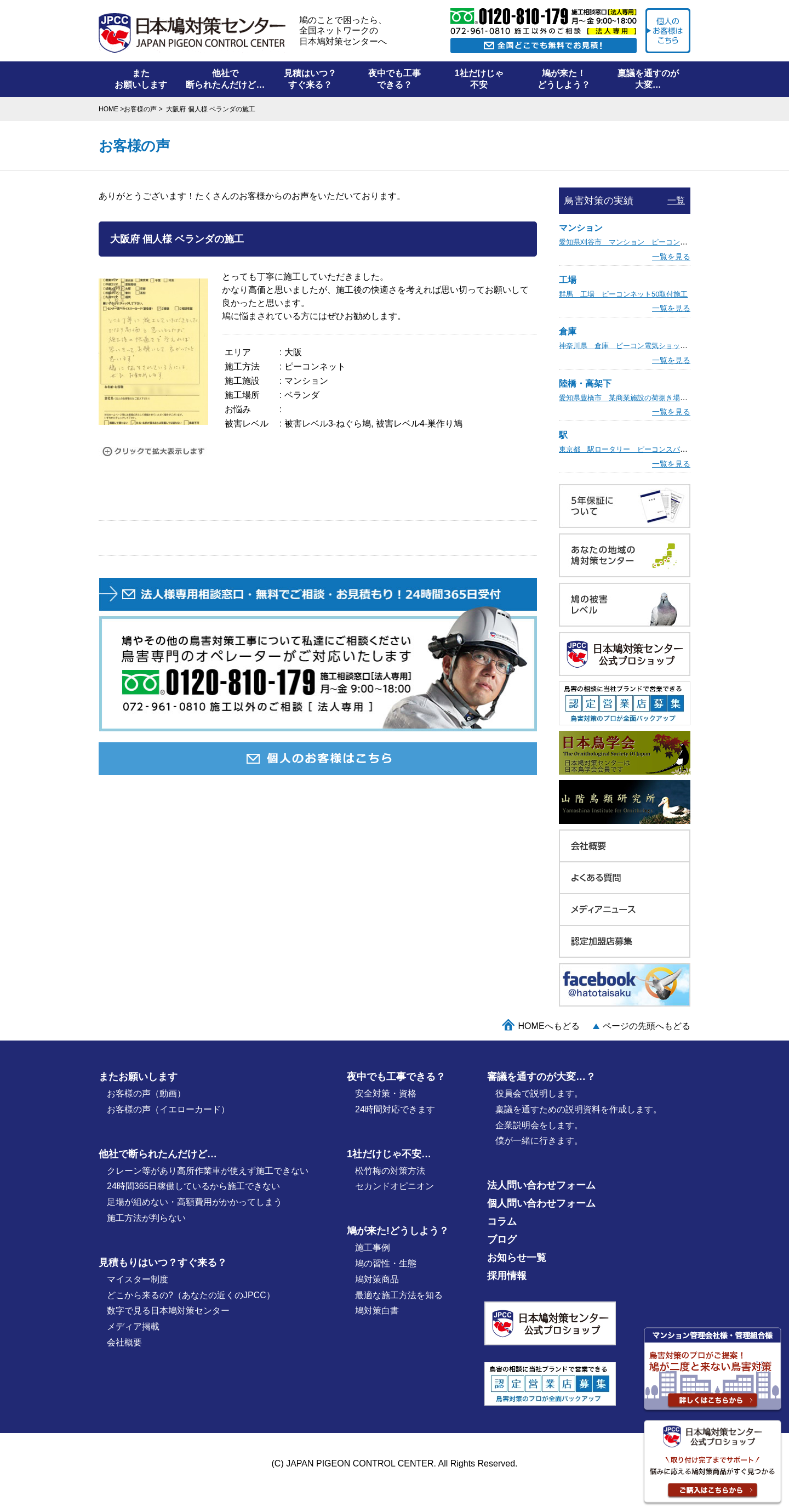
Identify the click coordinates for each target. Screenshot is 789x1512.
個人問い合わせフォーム (541, 1203)
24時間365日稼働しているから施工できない (194, 1186)
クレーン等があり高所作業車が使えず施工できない (207, 1170)
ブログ (502, 1239)
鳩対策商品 (377, 1279)
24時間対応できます (395, 1109)
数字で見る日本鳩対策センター (168, 1310)
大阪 (293, 352)
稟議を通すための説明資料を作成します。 (578, 1109)
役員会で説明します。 (539, 1093)
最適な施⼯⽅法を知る (399, 1295)
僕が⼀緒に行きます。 (539, 1140)
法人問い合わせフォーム (541, 1185)
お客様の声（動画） (146, 1093)
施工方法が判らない (146, 1218)
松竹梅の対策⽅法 (390, 1170)
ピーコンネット (315, 366)
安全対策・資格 (385, 1093)
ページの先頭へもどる (646, 1026)
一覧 (676, 200)
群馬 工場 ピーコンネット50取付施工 (623, 294)
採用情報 (507, 1275)
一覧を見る (671, 256)
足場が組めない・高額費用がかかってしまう (194, 1202)
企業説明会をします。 (539, 1125)
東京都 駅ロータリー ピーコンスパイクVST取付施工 (647, 449)
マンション (306, 380)
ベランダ (301, 395)
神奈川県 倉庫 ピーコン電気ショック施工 (630, 346)
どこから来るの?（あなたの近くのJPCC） (191, 1295)
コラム (502, 1221)
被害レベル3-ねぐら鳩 (327, 423)
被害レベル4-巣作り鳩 (419, 423)
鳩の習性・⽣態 (385, 1263)
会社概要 (124, 1342)
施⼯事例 (372, 1247)
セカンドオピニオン (394, 1186)
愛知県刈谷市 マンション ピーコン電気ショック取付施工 (655, 242)
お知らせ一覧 (516, 1257)
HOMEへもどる (549, 1026)
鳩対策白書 (377, 1310)
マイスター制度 (137, 1279)
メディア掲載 (133, 1326)
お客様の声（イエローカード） (168, 1109)
